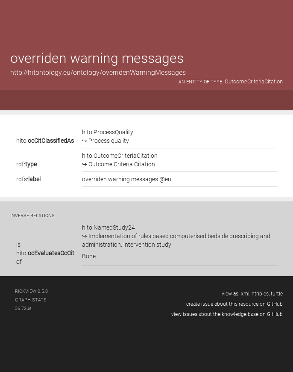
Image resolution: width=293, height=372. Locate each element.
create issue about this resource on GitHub (234, 304)
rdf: (26, 164)
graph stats (31, 300)
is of (45, 253)
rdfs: (28, 179)
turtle (277, 294)
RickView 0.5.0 (31, 291)
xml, (245, 294)
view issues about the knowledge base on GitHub (227, 314)
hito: (45, 140)
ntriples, (261, 294)
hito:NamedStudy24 (176, 236)
